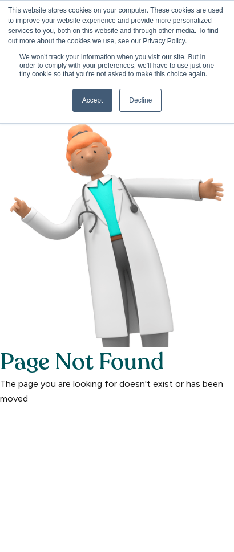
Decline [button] (140, 100)
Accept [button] (92, 100)
